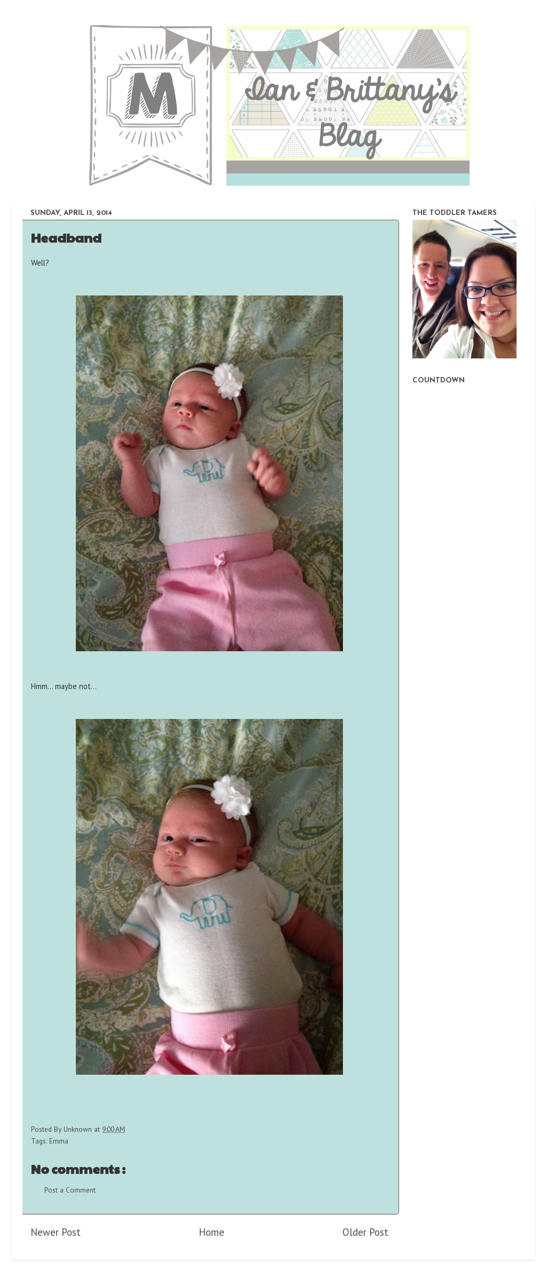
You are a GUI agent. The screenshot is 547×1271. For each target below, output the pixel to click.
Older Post (365, 1232)
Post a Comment (70, 1190)
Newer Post (55, 1232)
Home (211, 1232)
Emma (58, 1141)
